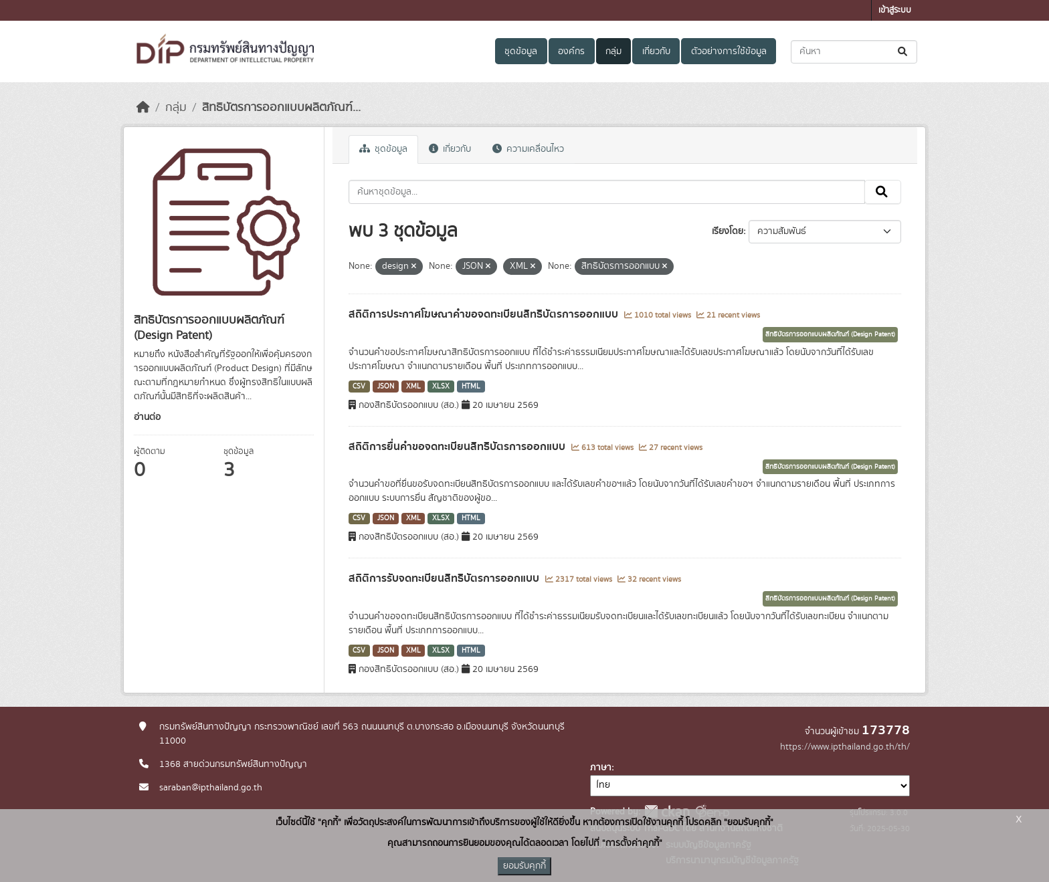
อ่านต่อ (147, 417)
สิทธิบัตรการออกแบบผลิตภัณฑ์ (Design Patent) (830, 334)
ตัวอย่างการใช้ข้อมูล (729, 51)
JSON (385, 386)
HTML (471, 386)
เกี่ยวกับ (656, 51)
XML (413, 386)
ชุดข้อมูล (520, 51)
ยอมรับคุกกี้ (524, 866)
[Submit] (903, 52)
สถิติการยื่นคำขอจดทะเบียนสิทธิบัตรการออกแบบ (458, 446)
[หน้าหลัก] (143, 107)
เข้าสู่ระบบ (894, 10)
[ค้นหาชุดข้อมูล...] (854, 52)
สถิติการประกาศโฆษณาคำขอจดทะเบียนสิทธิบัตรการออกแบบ (485, 314)
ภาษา (600, 767)
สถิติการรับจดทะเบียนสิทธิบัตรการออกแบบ (445, 578)
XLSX (441, 386)
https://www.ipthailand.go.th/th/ (845, 747)
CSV (359, 386)
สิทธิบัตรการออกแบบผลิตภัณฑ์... (281, 107)
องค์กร (571, 51)
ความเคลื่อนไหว (528, 149)
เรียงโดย (727, 231)
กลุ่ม (613, 51)
